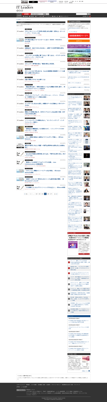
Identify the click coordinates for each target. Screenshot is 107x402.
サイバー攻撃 (30, 65)
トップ (19, 15)
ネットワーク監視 (28, 140)
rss (22, 11)
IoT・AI (76, 1)
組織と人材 (55, 16)
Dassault (26, 132)
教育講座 (70, 2)
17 (51, 194)
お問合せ (18, 386)
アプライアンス (35, 107)
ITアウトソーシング (33, 34)
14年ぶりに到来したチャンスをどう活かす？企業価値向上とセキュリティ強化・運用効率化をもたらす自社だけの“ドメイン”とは (75, 166)
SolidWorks (31, 132)
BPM (34, 98)
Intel (34, 74)
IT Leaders (24, 7)
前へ (26, 194)
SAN (30, 182)
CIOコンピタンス (64, 16)
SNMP (34, 140)
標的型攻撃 (36, 65)
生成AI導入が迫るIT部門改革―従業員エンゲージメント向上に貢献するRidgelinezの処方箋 (75, 172)
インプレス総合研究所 (60, 391)
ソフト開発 (71, 1)
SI (34, 189)
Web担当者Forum (51, 391)
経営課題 (26, 14)
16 (48, 194)
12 (36, 194)
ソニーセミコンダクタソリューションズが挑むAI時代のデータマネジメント (75, 97)
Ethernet (42, 90)
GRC (28, 43)
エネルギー (61, 2)
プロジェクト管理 (35, 81)
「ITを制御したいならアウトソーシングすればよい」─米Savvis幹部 (45, 187)
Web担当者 (61, 1)
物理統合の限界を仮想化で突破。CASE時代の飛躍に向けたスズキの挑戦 (75, 110)
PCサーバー (27, 74)
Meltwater (27, 123)
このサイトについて (20, 384)
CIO (28, 49)
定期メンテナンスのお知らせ (74, 82)
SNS (31, 123)
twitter (17, 11)
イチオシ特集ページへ (84, 253)
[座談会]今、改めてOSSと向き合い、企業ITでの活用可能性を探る (44, 48)
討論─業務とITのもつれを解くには (35, 79)
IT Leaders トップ (20, 19)
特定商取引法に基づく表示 (67, 384)
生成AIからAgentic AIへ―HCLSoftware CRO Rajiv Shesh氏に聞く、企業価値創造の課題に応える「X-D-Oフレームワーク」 (75, 191)
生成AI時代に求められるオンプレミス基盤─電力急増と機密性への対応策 (75, 178)
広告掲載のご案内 (41, 384)
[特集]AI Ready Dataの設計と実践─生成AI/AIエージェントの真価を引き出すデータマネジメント (78, 237)
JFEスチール (32, 49)
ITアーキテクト (28, 81)
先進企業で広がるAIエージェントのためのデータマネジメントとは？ (75, 122)
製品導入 (52, 2)
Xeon (32, 74)
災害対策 (27, 149)
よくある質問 (24, 386)
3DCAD (36, 132)
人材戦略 (39, 34)
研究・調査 (81, 1)
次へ (55, 194)
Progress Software (29, 98)
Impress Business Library (73, 28)
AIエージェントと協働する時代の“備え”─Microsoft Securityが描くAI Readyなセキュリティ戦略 (75, 184)
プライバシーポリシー (56, 384)
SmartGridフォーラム (77, 391)
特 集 (44, 14)
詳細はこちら (85, 371)
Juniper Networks (28, 174)
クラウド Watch (69, 391)
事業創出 (32, 16)
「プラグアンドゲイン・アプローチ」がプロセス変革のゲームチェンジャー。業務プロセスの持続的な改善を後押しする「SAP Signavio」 (75, 212)
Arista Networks (28, 90)
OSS (26, 49)
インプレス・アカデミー (31, 394)
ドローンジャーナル (83, 393)
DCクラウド (42, 2)
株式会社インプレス (30, 389)
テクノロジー (35, 14)
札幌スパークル (37, 115)
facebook (20, 11)
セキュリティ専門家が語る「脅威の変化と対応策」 (40, 64)
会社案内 (48, 384)
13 (39, 194)
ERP (26, 115)
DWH (30, 59)
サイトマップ (77, 384)
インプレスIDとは (73, 31)
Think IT (44, 391)
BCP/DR (31, 149)
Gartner (26, 34)
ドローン (66, 2)
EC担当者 (66, 1)
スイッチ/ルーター (36, 90)
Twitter (33, 123)
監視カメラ (27, 165)
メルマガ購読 (34, 384)
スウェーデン (33, 165)
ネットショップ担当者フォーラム (33, 393)
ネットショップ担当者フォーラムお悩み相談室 (51, 393)
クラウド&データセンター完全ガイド (34, 391)
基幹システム (30, 115)
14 (42, 194)
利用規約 (28, 384)
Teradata (26, 59)
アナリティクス (35, 59)
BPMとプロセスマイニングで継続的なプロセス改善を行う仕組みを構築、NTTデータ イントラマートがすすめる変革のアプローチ (75, 220)
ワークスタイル (47, 16)
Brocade (26, 182)
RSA (26, 43)
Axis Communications (41, 165)
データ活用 (39, 16)
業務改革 (26, 16)
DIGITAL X (75, 393)
